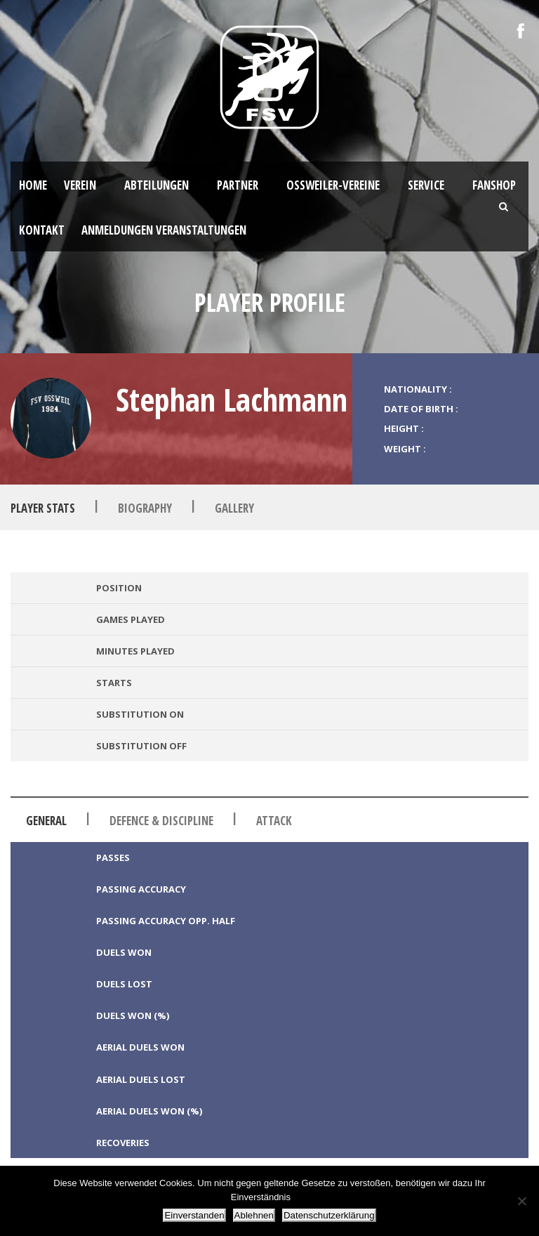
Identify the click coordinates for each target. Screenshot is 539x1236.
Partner (237, 185)
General (46, 821)
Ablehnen (254, 1215)
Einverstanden (194, 1215)
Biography (145, 508)
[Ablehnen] (521, 1201)
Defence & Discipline (161, 821)
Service (426, 185)
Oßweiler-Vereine (333, 185)
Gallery (234, 508)
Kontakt (42, 230)
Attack (274, 821)
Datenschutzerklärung (329, 1215)
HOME (33, 185)
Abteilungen (156, 185)
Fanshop (494, 185)
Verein (80, 185)
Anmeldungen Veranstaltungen (163, 230)
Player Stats (43, 508)
